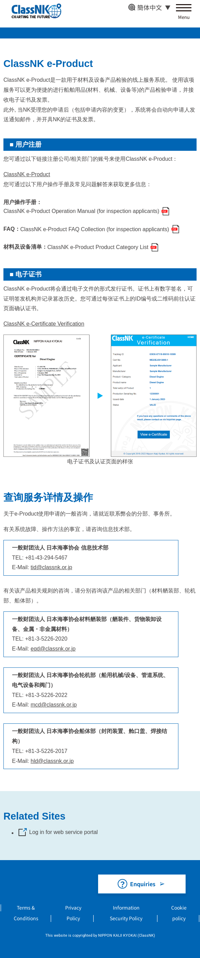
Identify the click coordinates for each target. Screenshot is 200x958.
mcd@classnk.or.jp (54, 705)
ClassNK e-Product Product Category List (97, 247)
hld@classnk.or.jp (52, 761)
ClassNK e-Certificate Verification (43, 324)
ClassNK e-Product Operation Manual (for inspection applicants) (81, 211)
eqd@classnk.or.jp (53, 649)
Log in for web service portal (63, 832)
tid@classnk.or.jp (51, 567)
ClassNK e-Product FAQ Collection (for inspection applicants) (94, 229)
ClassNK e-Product (26, 174)
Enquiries (142, 884)
